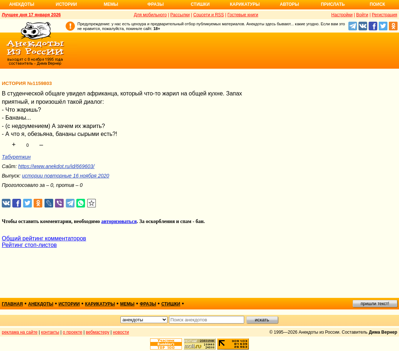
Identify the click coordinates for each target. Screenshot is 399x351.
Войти (362, 14)
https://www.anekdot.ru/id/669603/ (56, 166)
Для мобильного (150, 14)
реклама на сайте (20, 332)
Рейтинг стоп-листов (29, 245)
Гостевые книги (243, 14)
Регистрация (384, 14)
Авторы (289, 4)
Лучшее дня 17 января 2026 (31, 14)
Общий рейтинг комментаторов (44, 238)
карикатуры (100, 304)
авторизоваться (119, 221)
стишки (170, 304)
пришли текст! (375, 303)
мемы (127, 304)
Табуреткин (16, 157)
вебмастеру (97, 332)
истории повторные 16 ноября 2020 (65, 176)
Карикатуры (245, 4)
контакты (50, 332)
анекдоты (41, 304)
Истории (66, 4)
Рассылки (180, 14)
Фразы (155, 4)
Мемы (111, 4)
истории (69, 304)
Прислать (333, 4)
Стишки (200, 4)
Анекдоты (21, 4)
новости (121, 332)
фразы (148, 304)
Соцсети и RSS (208, 14)
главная (12, 304)
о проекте (72, 332)
